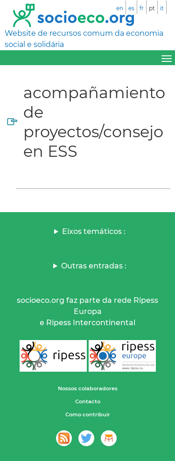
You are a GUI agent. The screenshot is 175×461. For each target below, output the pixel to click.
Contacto (87, 401)
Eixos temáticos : (94, 231)
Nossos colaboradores (88, 388)
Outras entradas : (93, 265)
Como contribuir (87, 414)
